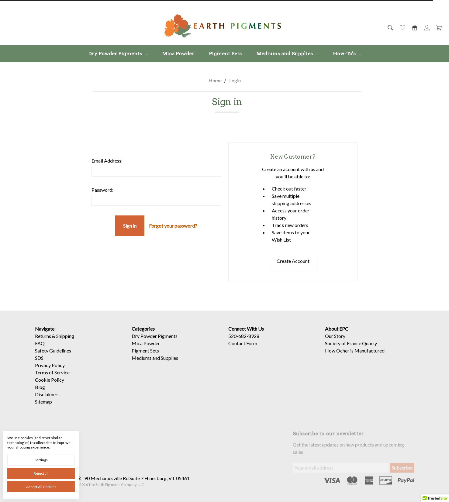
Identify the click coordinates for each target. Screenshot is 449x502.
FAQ (40, 351)
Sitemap (43, 409)
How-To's (347, 54)
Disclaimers (47, 402)
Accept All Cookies (41, 486)
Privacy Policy (50, 373)
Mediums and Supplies (287, 54)
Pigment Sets (225, 54)
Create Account (293, 261)
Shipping (65, 343)
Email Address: (107, 160)
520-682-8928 (243, 343)
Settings (41, 460)
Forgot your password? (173, 226)
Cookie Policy (49, 387)
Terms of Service (52, 380)
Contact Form (242, 351)
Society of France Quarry (351, 351)
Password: (102, 190)
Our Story (335, 343)
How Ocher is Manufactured (355, 358)
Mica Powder (178, 54)
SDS (39, 365)
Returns (43, 343)
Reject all (41, 473)
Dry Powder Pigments (117, 54)
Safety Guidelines (53, 358)
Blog (40, 394)
